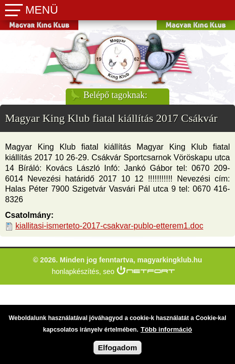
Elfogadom (117, 350)
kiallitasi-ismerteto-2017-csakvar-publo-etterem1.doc (114, 225)
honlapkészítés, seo (83, 271)
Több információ (166, 332)
